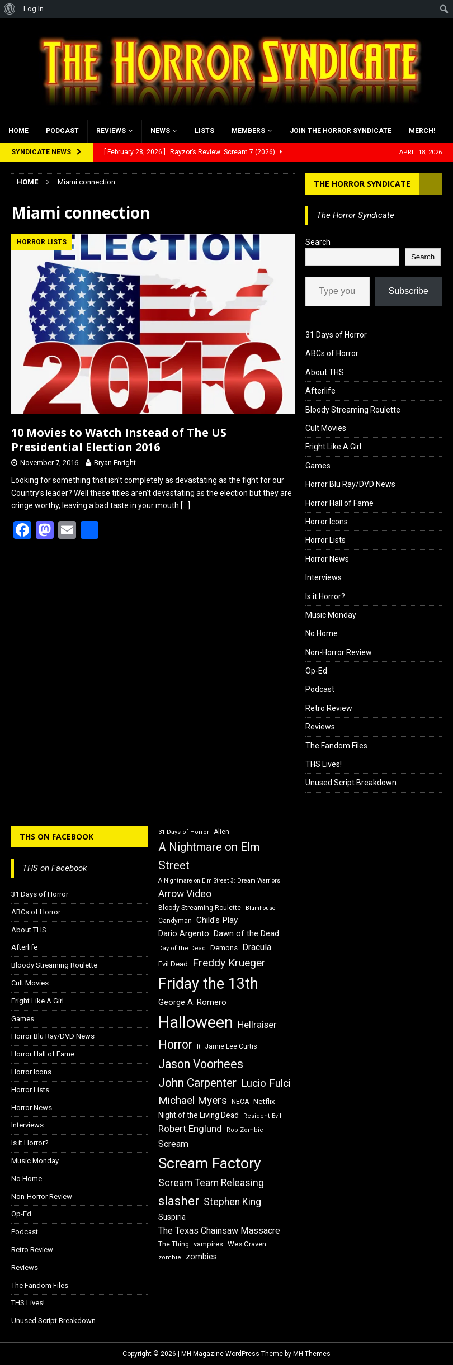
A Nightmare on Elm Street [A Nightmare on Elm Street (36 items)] (208, 856)
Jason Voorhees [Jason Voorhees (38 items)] (200, 1064)
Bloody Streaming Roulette (352, 409)
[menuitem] (10, 9)
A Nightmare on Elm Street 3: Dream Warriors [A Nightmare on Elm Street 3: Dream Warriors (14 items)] (219, 880)
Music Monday (330, 614)
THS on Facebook (56, 836)
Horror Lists (325, 539)
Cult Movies (325, 428)
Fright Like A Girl (333, 446)
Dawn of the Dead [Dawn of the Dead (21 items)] (246, 933)
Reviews (111, 131)
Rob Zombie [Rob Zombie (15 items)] (244, 1130)
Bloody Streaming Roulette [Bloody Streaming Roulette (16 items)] (199, 908)
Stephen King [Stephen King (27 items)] (232, 1201)
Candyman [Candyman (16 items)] (175, 921)
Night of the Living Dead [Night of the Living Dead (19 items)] (198, 1115)
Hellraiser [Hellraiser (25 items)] (257, 1025)
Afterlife (320, 390)
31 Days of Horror (336, 334)
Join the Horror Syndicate (340, 131)
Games (318, 465)
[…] (185, 505)
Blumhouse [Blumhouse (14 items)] (261, 908)
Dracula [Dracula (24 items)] (256, 947)
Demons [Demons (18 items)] (224, 948)
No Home (321, 633)
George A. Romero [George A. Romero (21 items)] (192, 1002)
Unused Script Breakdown (351, 782)
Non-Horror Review (338, 652)
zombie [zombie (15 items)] (169, 1257)
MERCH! (422, 131)
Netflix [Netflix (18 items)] (264, 1101)
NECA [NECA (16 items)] (240, 1102)
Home (18, 131)
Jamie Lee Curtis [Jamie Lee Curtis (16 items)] (231, 1046)
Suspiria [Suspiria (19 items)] (172, 1216)
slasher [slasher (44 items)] (178, 1200)
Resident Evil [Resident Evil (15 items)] (262, 1116)
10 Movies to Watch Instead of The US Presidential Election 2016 (118, 439)
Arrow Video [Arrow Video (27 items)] (184, 893)
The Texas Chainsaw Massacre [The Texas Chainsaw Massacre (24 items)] (219, 1230)
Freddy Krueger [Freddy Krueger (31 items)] (229, 962)
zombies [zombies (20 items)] (201, 1256)
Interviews (323, 577)
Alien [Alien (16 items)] (221, 832)
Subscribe (408, 291)
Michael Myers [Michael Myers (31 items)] (192, 1100)
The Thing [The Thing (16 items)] (173, 1244)
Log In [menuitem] (33, 8)
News (160, 131)
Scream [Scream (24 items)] (173, 1144)
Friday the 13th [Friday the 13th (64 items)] (208, 984)
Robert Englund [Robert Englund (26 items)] (190, 1128)
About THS (324, 372)
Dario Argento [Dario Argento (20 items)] (183, 933)
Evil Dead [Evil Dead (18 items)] (173, 964)
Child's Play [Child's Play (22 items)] (217, 920)
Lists (204, 131)
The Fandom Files (336, 745)
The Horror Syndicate (362, 183)
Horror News (327, 558)
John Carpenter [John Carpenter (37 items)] (197, 1082)
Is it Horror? (325, 596)
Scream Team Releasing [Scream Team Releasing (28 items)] (211, 1182)
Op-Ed (316, 670)
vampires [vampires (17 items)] (208, 1244)
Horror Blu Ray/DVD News (350, 484)
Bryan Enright (115, 462)
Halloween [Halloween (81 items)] (195, 1022)
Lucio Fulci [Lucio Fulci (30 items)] (266, 1083)
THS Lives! (323, 764)
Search (318, 242)
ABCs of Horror (331, 353)
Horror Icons (326, 521)
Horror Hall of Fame (339, 503)
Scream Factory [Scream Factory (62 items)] (209, 1163)
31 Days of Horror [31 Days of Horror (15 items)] (183, 832)
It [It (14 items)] (198, 1046)
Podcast (62, 131)
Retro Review (328, 708)
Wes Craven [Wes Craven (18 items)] (247, 1244)
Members (248, 131)
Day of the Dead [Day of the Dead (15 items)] (182, 948)
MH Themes (312, 1354)
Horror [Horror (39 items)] (175, 1044)
